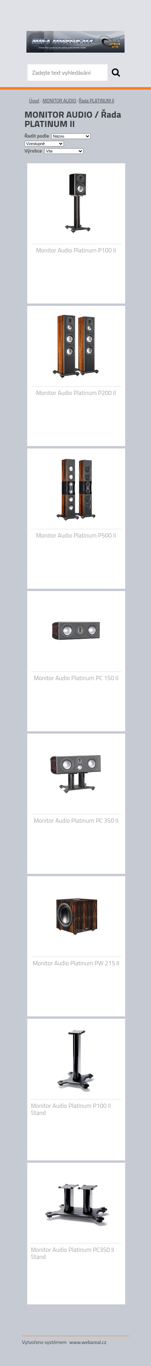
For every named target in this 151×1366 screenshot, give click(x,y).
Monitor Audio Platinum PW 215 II (75, 963)
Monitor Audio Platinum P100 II (76, 250)
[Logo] (75, 41)
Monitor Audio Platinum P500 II (76, 535)
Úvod (34, 100)
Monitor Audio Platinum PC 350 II (76, 820)
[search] (115, 72)
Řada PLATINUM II (96, 100)
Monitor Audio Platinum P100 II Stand (71, 1109)
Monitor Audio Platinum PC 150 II (76, 678)
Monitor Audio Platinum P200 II (76, 392)
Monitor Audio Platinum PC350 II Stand (73, 1253)
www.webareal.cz (87, 1342)
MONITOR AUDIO (59, 100)
